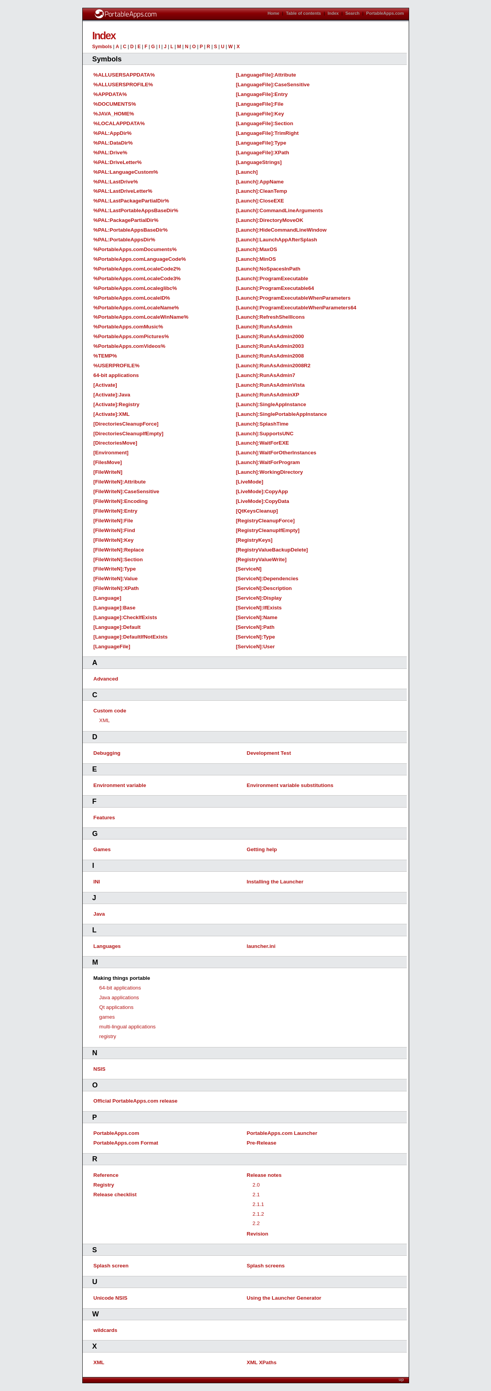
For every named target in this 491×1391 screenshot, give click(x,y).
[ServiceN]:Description (264, 588)
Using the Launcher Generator (284, 1298)
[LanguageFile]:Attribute (266, 75)
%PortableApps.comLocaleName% (136, 308)
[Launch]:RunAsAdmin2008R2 (273, 365)
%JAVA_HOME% (114, 114)
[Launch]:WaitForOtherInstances (276, 453)
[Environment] (111, 453)
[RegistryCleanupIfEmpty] (268, 530)
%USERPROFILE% (117, 365)
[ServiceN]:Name (257, 617)
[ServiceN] (249, 569)
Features (104, 817)
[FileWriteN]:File (113, 521)
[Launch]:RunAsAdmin (264, 327)
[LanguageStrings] (259, 162)
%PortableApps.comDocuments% (135, 249)
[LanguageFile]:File (259, 104)
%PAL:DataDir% (113, 143)
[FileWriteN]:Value (116, 578)
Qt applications (116, 1007)
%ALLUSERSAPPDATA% (124, 75)
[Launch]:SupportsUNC (264, 433)
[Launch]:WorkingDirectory (269, 472)
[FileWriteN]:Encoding (121, 501)
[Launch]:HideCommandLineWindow (281, 230)
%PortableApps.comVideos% (129, 346)
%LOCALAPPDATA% (119, 123)
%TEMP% (105, 356)
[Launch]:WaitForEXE (262, 443)
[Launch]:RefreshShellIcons (270, 317)
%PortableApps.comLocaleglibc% (135, 288)
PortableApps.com (385, 13)
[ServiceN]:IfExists (259, 608)
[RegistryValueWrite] (261, 559)
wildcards (106, 1330)
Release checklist (115, 1194)
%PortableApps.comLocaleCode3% (137, 278)
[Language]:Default (117, 627)
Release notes (264, 1175)
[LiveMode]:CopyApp (262, 491)
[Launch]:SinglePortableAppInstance (281, 414)
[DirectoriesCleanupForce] (126, 424)
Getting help (262, 849)
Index (333, 13)
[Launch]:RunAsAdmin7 (265, 375)
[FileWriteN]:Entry (115, 511)
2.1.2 (258, 1214)
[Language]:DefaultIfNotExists (131, 637)
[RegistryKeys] (254, 540)
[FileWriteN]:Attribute (120, 482)
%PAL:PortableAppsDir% (124, 240)
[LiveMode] (250, 482)
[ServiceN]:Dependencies (267, 578)
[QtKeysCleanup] (257, 511)
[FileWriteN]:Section (118, 559)
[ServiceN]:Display (259, 598)
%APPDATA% (110, 94)
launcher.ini (261, 946)
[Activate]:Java (112, 395)
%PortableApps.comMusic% (128, 327)
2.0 (256, 1185)
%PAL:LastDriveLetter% (123, 191)
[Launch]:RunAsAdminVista (270, 385)
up (401, 1379)
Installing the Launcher (275, 882)
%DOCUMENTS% (115, 104)
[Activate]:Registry (117, 404)
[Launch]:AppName (260, 182)
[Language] (107, 598)
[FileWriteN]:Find (114, 530)
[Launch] (247, 172)
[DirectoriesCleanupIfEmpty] (128, 433)
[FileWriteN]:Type (115, 569)
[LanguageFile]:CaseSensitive (273, 84)
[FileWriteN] (108, 472)
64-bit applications (116, 375)
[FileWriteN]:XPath (116, 588)
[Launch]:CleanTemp (261, 191)
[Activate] (105, 385)
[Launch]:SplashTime (262, 424)
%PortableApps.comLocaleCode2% (137, 269)
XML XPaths (262, 1362)
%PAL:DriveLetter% (118, 162)
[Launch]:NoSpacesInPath (268, 269)
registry (107, 1036)
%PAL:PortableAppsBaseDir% (131, 230)
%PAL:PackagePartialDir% (126, 220)
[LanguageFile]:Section (264, 123)
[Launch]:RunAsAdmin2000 (270, 336)
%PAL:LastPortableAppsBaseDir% (136, 210)
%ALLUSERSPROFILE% (123, 84)
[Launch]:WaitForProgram (268, 462)
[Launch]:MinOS (256, 259)
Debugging (107, 753)
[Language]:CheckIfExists (125, 617)
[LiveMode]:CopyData (262, 501)
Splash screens (266, 1266)
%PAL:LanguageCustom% (126, 172)
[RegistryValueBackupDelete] (272, 550)
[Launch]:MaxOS (256, 249)
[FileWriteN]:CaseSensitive (127, 491)
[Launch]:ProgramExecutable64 (275, 288)
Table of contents (303, 13)
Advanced (106, 679)
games (107, 1017)
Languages (107, 946)
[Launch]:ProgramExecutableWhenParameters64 (296, 308)
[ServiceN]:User (255, 646)
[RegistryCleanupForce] (265, 521)
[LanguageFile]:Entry (262, 94)
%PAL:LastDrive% (116, 182)
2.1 (256, 1194)
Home (273, 13)
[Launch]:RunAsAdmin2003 (270, 346)
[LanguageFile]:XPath (262, 152)
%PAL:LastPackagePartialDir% (131, 201)
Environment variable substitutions (290, 785)
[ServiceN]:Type (255, 637)
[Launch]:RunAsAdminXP (267, 395)
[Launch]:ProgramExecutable (272, 278)
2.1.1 (258, 1204)
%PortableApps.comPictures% (131, 336)
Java (99, 914)
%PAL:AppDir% (113, 133)
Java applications (119, 997)
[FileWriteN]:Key (114, 540)
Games (102, 849)
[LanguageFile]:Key (260, 114)
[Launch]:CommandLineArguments (279, 210)
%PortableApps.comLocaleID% (132, 298)
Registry (104, 1185)
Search (352, 13)
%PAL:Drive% (110, 152)
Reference (106, 1175)
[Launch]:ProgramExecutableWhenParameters (293, 298)
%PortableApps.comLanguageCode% (140, 259)
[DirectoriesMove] (115, 443)
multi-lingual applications (127, 1027)
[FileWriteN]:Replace (119, 550)
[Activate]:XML (112, 414)
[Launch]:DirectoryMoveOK (270, 220)
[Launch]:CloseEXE (260, 201)
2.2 (256, 1223)
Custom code (110, 711)
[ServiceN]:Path (255, 627)
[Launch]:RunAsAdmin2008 (270, 356)
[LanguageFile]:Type (261, 143)
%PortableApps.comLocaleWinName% (141, 317)
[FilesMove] (108, 462)
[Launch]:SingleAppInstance (271, 404)
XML (104, 720)
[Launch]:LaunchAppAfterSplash (276, 240)
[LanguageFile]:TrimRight (267, 133)
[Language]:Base (114, 608)
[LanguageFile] (112, 646)
